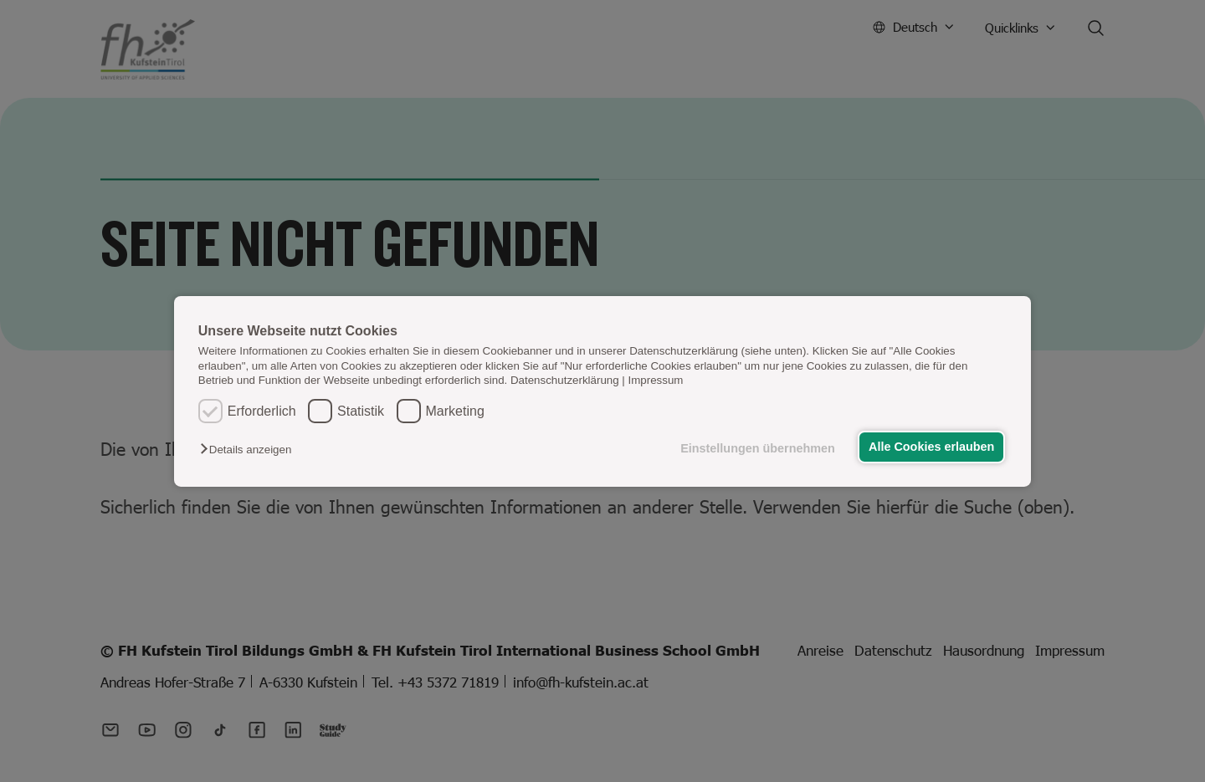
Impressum (656, 380)
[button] (249, 449)
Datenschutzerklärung (564, 380)
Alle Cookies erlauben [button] (930, 446)
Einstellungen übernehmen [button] (756, 448)
